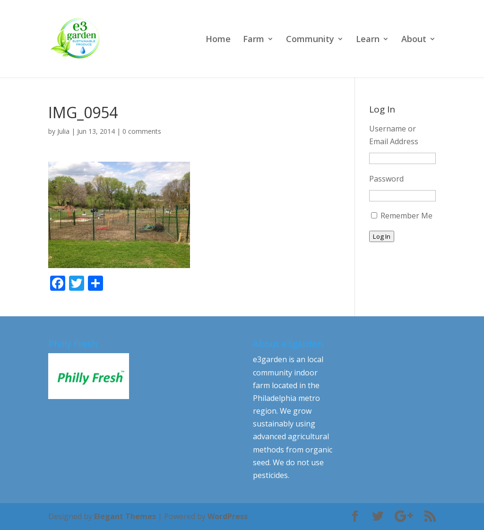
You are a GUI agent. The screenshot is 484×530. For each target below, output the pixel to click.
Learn (368, 39)
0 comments (141, 131)
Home (218, 39)
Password (386, 179)
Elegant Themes (125, 516)
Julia (63, 131)
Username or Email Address (393, 135)
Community (310, 39)
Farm (253, 39)
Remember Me (406, 215)
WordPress (227, 516)
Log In (381, 236)
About (413, 39)
